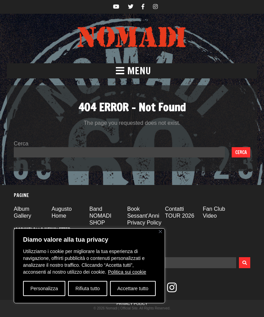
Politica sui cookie (127, 272)
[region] (89, 265)
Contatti (174, 209)
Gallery (22, 216)
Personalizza (44, 288)
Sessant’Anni (143, 216)
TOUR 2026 (179, 216)
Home (59, 216)
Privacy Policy (144, 223)
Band (95, 209)
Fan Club (214, 209)
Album (21, 209)
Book (133, 209)
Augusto (62, 209)
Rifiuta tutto (88, 288)
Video (210, 216)
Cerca (21, 143)
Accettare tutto (132, 288)
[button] (132, 70)
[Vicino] (160, 231)
